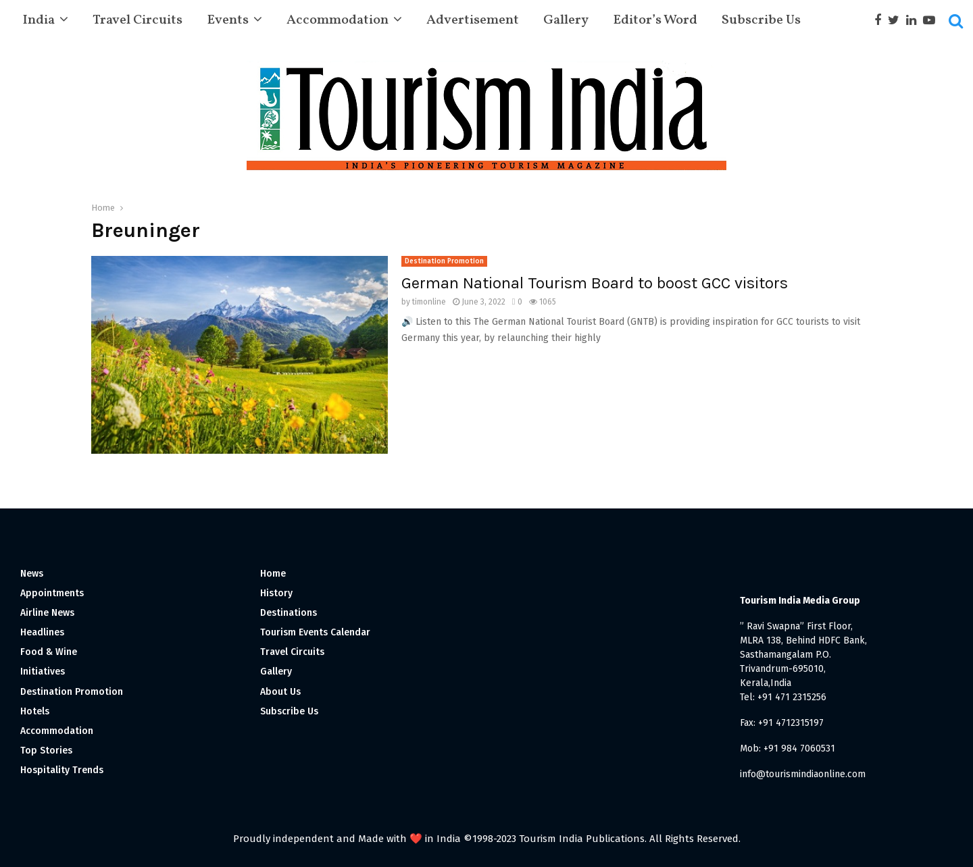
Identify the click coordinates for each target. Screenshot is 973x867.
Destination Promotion (444, 261)
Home (273, 573)
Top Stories (46, 750)
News (31, 573)
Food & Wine (48, 652)
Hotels (34, 711)
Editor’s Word (655, 20)
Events (228, 20)
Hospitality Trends (61, 770)
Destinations (288, 613)
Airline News (47, 613)
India (38, 20)
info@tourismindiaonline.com (803, 774)
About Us (280, 692)
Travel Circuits (137, 20)
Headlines (42, 632)
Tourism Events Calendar (315, 632)
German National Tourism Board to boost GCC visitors (594, 282)
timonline (429, 302)
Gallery (566, 20)
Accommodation (337, 20)
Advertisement (472, 20)
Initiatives (42, 671)
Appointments (52, 593)
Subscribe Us (761, 20)
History (276, 593)
